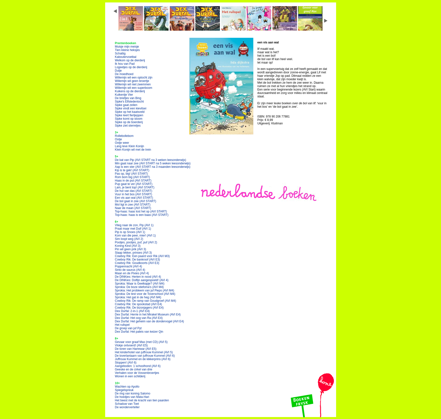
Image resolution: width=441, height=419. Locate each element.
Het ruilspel (122, 325)
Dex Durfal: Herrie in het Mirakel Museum (148, 314)
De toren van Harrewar (135, 349)
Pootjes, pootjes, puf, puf (136, 242)
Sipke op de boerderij (129, 122)
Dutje (118, 70)
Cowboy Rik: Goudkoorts (137, 263)
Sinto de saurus (130, 270)
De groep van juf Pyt (128, 328)
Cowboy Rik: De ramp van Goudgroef (145, 300)
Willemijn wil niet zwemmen (133, 84)
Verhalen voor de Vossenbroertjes (137, 373)
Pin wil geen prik (130, 249)
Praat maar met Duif (133, 228)
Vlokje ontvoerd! (131, 345)
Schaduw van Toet (127, 404)
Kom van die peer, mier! (135, 235)
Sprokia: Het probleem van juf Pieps (144, 290)
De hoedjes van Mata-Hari (132, 397)
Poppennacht (128, 266)
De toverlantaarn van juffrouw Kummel (145, 355)
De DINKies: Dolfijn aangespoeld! (142, 280)
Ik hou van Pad (125, 63)
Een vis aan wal (134, 197)
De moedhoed (124, 74)
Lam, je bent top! (135, 187)
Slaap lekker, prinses (133, 252)
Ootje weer (122, 142)
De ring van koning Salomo (132, 393)
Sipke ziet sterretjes (128, 125)
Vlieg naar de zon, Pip (134, 225)
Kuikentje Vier (124, 94)
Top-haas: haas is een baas (142, 215)
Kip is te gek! (132, 170)
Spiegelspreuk (124, 390)
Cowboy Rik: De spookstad (138, 304)
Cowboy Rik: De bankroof (137, 259)
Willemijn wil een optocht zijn (134, 77)
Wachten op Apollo (127, 386)
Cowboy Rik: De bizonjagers (139, 307)
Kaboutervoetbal (125, 57)
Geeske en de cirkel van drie (133, 369)
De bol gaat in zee (135, 201)
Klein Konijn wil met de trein (133, 149)
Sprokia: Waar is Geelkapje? (139, 283)
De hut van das (133, 191)
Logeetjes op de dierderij (131, 67)
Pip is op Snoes (130, 232)
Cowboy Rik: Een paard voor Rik (142, 256)
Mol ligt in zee (133, 204)
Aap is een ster (152, 167)
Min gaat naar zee (153, 163)
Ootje (118, 139)
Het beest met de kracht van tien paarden (142, 400)
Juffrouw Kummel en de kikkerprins (143, 359)
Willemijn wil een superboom (133, 88)
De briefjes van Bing (128, 98)
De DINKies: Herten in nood (138, 276)
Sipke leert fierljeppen (129, 115)
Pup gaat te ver (134, 184)
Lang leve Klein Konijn (129, 146)
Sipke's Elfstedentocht (129, 101)
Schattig (120, 53)
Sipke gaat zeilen (126, 105)
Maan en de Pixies (132, 273)
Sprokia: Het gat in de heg (138, 297)
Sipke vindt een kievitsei (130, 108)
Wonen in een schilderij (130, 376)
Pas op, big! (131, 173)
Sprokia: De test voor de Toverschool (145, 294)
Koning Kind (128, 246)
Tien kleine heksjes (127, 50)
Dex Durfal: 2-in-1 (132, 311)
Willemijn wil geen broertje (132, 81)
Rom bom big (132, 177)
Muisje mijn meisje (127, 46)
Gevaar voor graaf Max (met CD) (141, 342)
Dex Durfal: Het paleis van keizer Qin (139, 331)
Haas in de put (133, 180)
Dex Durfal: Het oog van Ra (139, 318)
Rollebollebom (124, 136)
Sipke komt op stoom (128, 118)
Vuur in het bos (133, 194)
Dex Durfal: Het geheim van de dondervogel (149, 321)
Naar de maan (133, 208)
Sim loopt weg (129, 239)
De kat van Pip (150, 160)
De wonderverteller (127, 407)
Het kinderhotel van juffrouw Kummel (144, 352)
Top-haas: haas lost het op (141, 211)
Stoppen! (126, 362)
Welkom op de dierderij (130, 60)
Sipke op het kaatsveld (130, 112)
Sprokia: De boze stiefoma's (139, 287)
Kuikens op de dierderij (130, 91)
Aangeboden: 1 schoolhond (138, 366)
